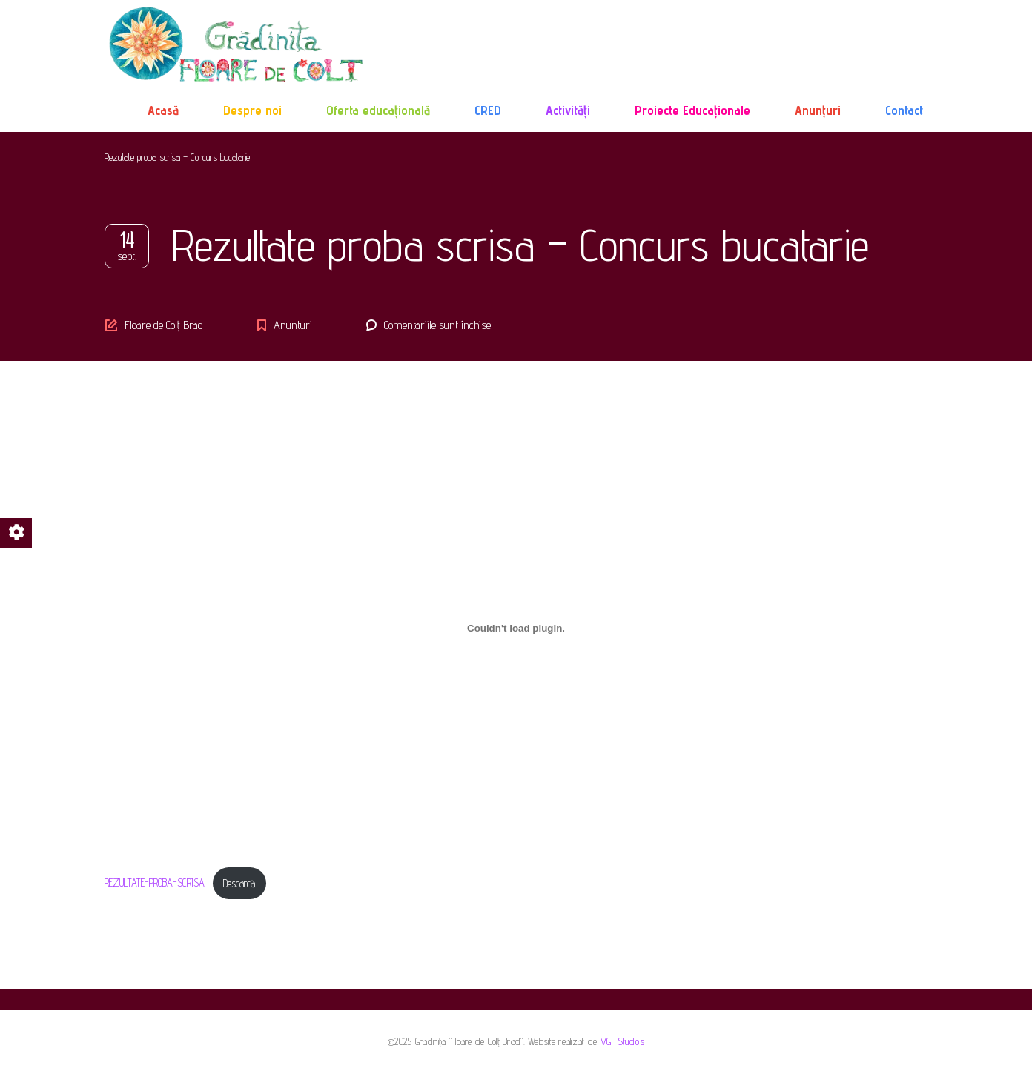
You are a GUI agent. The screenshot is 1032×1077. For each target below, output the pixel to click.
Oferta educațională (378, 110)
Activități (568, 110)
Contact (904, 110)
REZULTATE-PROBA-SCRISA (155, 883)
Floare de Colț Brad (164, 325)
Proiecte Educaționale (692, 110)
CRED (487, 110)
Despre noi (252, 110)
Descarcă (239, 883)
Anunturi (293, 325)
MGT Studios (622, 1041)
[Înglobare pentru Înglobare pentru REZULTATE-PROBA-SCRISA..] (516, 627)
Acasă (163, 110)
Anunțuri (818, 110)
